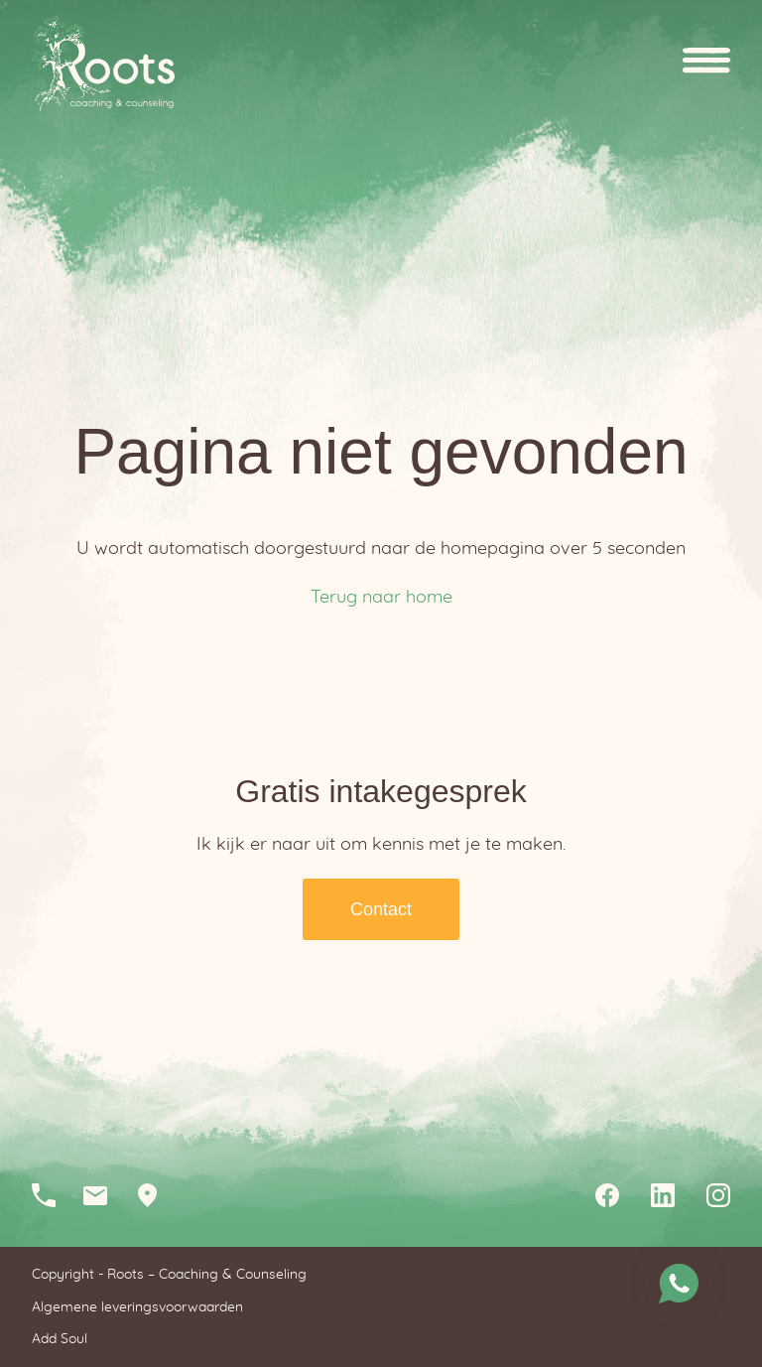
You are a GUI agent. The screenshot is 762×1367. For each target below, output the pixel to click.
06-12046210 (51, 1195)
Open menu (706, 64)
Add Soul (59, 1339)
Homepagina (103, 64)
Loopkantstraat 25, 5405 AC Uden (155, 1195)
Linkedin (663, 1195)
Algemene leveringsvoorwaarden (137, 1307)
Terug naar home (381, 598)
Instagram (718, 1195)
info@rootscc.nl (103, 1195)
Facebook (607, 1195)
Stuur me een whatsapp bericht (678, 1283)
